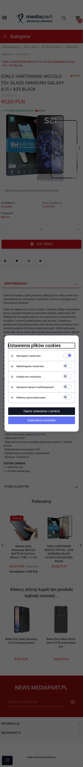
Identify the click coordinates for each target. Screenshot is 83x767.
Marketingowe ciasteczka (30, 366)
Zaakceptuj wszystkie (41, 420)
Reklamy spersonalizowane (31, 397)
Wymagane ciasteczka (29, 355)
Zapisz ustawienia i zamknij (41, 411)
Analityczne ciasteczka (29, 376)
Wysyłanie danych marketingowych (35, 387)
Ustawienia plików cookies (34, 345)
